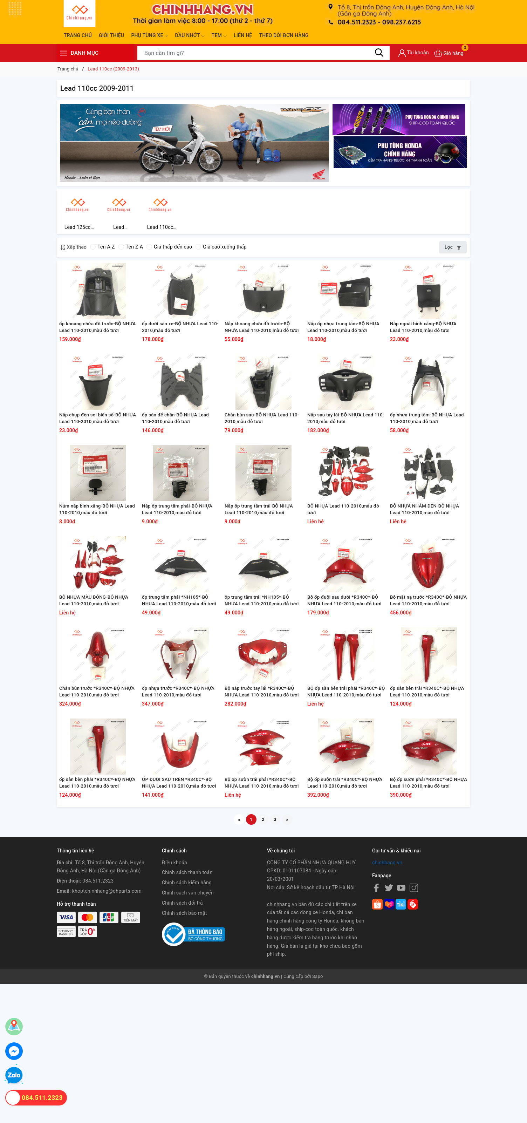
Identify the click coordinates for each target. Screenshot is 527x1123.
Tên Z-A (130, 249)
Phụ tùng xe (149, 36)
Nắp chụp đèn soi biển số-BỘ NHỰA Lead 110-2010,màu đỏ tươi (94, 464)
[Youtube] (401, 1027)
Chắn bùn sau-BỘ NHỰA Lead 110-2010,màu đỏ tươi (259, 464)
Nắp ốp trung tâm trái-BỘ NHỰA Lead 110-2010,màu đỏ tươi (262, 577)
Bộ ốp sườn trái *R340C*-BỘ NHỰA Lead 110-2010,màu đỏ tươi (342, 918)
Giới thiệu (111, 35)
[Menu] (63, 53)
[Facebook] (376, 1027)
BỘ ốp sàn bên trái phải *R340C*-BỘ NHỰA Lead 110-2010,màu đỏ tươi (346, 805)
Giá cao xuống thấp (221, 249)
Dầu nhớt (190, 36)
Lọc (453, 249)
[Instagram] (414, 1027)
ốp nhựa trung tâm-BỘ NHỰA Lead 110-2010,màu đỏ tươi (424, 464)
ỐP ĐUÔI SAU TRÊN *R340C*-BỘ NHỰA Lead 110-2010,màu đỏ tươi (180, 918)
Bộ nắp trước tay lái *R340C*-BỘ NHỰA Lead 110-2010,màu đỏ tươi (262, 805)
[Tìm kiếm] (379, 53)
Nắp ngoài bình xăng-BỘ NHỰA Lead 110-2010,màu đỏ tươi (426, 350)
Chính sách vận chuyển (188, 1032)
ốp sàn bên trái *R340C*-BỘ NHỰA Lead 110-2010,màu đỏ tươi (425, 805)
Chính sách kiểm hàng (187, 1022)
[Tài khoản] (413, 53)
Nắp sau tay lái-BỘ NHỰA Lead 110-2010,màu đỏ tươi (343, 464)
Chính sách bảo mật (184, 1052)
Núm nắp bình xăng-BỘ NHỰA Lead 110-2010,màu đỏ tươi (94, 577)
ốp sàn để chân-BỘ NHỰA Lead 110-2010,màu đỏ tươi (178, 464)
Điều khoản (174, 1001)
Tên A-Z (102, 249)
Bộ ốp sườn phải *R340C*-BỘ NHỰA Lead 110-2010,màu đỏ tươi (425, 918)
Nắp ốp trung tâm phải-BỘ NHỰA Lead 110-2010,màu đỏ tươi (180, 577)
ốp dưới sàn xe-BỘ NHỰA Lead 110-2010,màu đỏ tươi (177, 350)
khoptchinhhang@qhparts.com (107, 1030)
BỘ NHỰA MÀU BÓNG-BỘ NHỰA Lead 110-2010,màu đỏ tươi (96, 691)
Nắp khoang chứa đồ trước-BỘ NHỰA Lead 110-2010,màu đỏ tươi (260, 351)
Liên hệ (243, 35)
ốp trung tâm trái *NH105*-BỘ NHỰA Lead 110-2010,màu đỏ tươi (260, 691)
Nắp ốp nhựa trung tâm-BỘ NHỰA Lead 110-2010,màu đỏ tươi (342, 351)
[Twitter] (389, 1027)
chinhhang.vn (387, 1001)
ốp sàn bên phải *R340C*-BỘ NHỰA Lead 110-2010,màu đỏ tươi (94, 918)
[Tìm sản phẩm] (263, 53)
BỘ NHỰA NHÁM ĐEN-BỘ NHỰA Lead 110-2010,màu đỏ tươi (427, 577)
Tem (219, 36)
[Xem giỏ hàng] (449, 53)
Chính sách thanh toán (187, 1011)
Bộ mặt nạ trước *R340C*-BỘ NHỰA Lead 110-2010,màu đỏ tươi (425, 691)
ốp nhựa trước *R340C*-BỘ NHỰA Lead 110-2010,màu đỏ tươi (177, 805)
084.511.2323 (98, 1020)
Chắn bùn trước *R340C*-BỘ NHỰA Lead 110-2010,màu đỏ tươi (94, 805)
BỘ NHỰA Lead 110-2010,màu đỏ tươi (342, 577)
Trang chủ (78, 35)
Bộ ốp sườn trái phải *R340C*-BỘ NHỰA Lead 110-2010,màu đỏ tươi (263, 918)
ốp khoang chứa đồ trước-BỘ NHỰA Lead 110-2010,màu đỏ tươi (94, 351)
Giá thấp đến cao (169, 249)
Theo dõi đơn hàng (283, 35)
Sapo (317, 1115)
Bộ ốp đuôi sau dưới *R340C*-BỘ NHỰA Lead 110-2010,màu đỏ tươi (345, 691)
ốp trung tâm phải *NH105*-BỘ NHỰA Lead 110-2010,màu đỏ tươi (178, 691)
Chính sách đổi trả (182, 1041)
